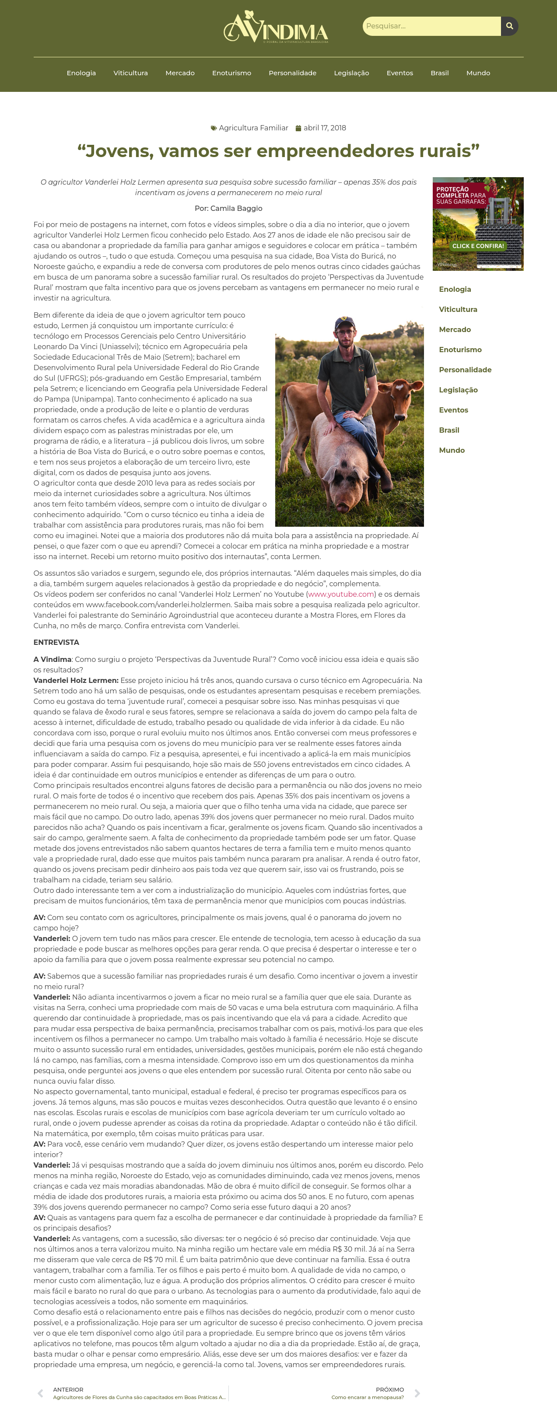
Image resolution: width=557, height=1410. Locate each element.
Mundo (478, 73)
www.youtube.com (341, 594)
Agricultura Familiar (254, 128)
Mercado (180, 73)
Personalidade (292, 73)
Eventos (400, 73)
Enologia (81, 73)
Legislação (351, 73)
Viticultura (131, 73)
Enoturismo (231, 73)
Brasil (440, 73)
